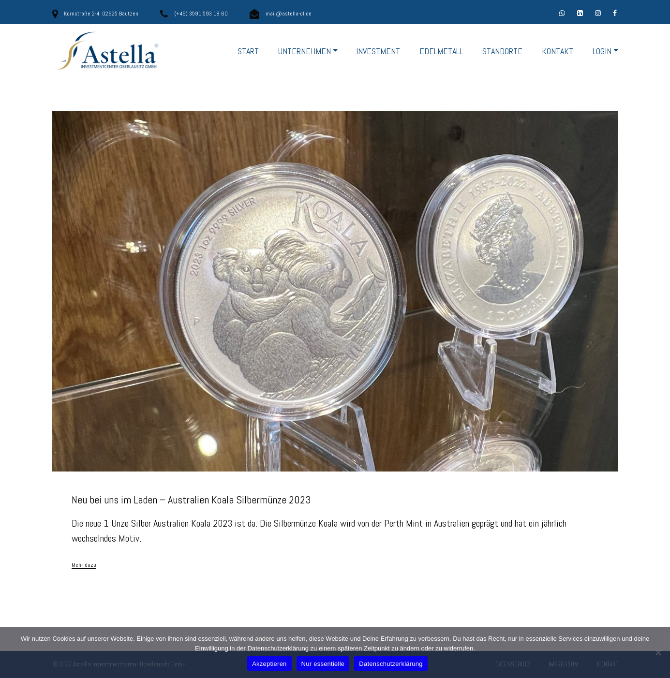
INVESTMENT (378, 51)
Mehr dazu (84, 565)
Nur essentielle (323, 663)
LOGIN (602, 51)
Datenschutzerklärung (390, 663)
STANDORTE (502, 51)
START (248, 51)
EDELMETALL (441, 51)
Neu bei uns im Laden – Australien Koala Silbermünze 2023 (191, 499)
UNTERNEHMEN (304, 51)
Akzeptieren (269, 663)
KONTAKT (557, 51)
